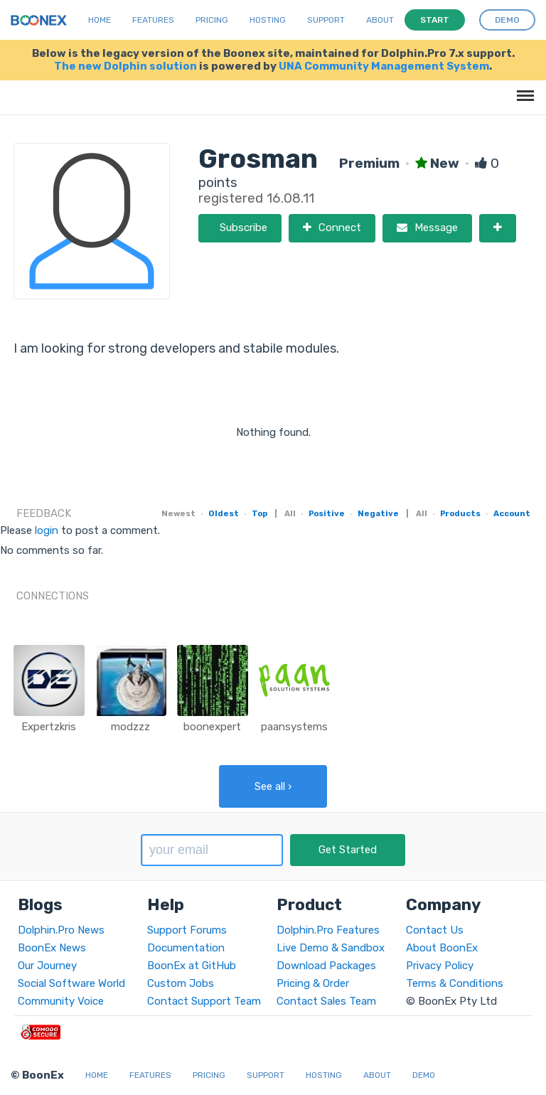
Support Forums (187, 930)
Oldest (223, 513)
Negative (378, 513)
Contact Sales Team (326, 1001)
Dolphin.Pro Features (328, 930)
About (380, 20)
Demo (423, 1075)
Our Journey (47, 965)
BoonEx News (52, 947)
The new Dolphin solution (125, 66)
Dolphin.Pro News (61, 930)
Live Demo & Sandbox (331, 947)
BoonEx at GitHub (191, 965)
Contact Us (435, 930)
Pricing (212, 20)
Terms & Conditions (454, 983)
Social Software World (71, 983)
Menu (523, 88)
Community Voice (61, 1001)
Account (511, 513)
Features (153, 20)
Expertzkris (48, 726)
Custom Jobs (180, 983)
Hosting (268, 20)
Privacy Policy (439, 965)
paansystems (294, 726)
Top (259, 513)
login (46, 530)
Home (99, 20)
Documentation (186, 947)
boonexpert (212, 726)
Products (460, 513)
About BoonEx (442, 947)
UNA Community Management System (384, 66)
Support (326, 20)
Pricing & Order (313, 983)
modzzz (130, 726)
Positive (327, 513)
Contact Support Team (204, 1001)
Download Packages (326, 965)
